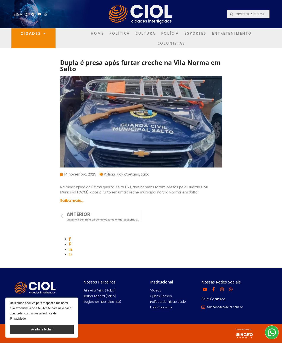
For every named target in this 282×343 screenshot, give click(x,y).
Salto (145, 174)
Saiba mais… (71, 200)
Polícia (170, 33)
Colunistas (171, 43)
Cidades (33, 33)
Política (119, 33)
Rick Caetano (127, 174)
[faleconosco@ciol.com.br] (203, 307)
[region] (41, 318)
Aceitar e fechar (42, 329)
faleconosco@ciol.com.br (225, 307)
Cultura (145, 33)
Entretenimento (232, 33)
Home (97, 33)
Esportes (195, 33)
